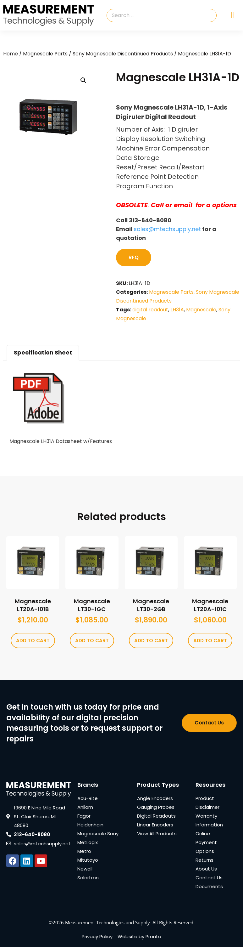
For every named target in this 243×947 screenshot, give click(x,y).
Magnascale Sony (98, 833)
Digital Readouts (156, 816)
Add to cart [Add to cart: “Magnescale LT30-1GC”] (92, 640)
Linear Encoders (155, 824)
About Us (206, 868)
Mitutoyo (87, 860)
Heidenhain (90, 824)
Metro (84, 851)
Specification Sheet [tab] (43, 352)
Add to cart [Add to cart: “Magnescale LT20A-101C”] (210, 640)
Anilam (85, 807)
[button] (83, 80)
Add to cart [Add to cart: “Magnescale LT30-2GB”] (151, 640)
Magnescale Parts (45, 53)
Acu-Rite (87, 798)
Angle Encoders (155, 798)
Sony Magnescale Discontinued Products (123, 53)
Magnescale (201, 309)
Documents (209, 886)
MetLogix (87, 842)
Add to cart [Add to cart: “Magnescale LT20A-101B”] (33, 640)
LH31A (177, 309)
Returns (204, 860)
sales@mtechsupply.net (167, 229)
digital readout (150, 309)
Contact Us (209, 877)
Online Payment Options (206, 842)
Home (10, 53)
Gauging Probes (155, 807)
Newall (84, 868)
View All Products (157, 833)
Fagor (84, 816)
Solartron (88, 877)
